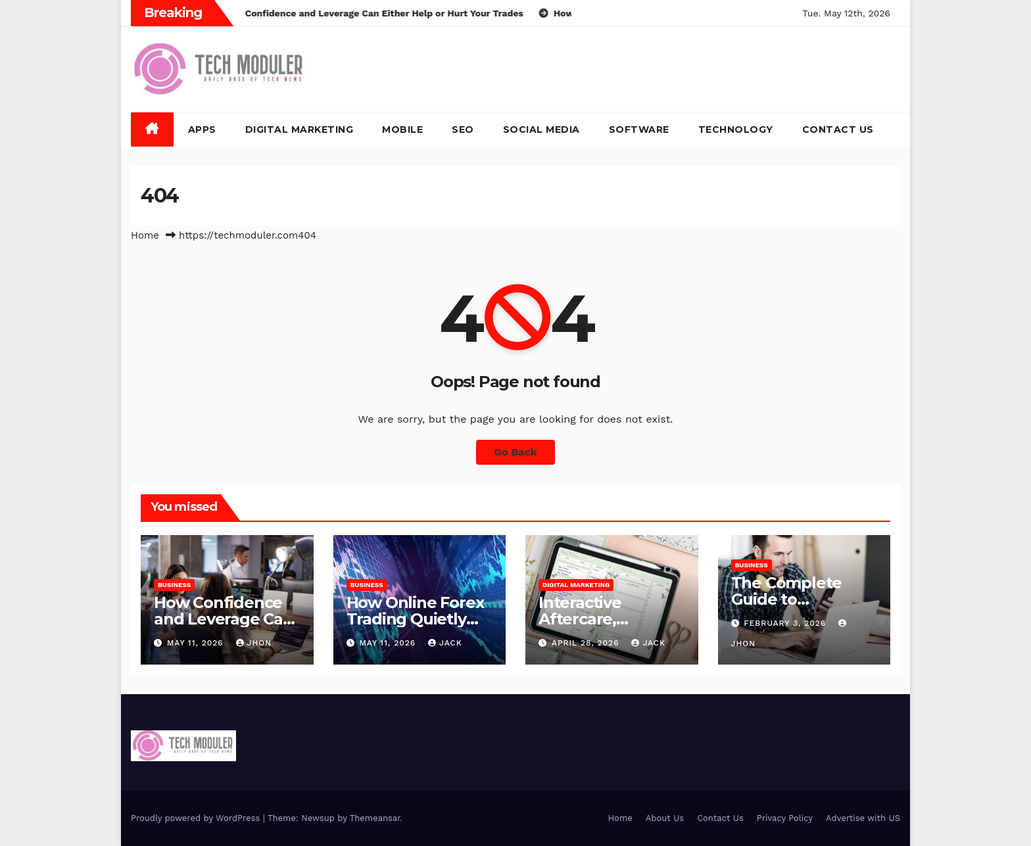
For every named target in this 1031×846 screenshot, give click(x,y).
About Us (665, 818)
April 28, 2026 (587, 642)
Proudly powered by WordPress (197, 818)
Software (639, 129)
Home (145, 235)
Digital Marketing (299, 129)
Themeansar (375, 818)
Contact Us (838, 129)
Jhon (254, 642)
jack (445, 642)
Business (174, 584)
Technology (735, 129)
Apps (202, 129)
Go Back (515, 452)
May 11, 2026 (197, 642)
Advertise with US (863, 818)
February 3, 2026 (786, 623)
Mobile (402, 129)
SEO (463, 129)
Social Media (541, 129)
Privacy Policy (785, 818)
